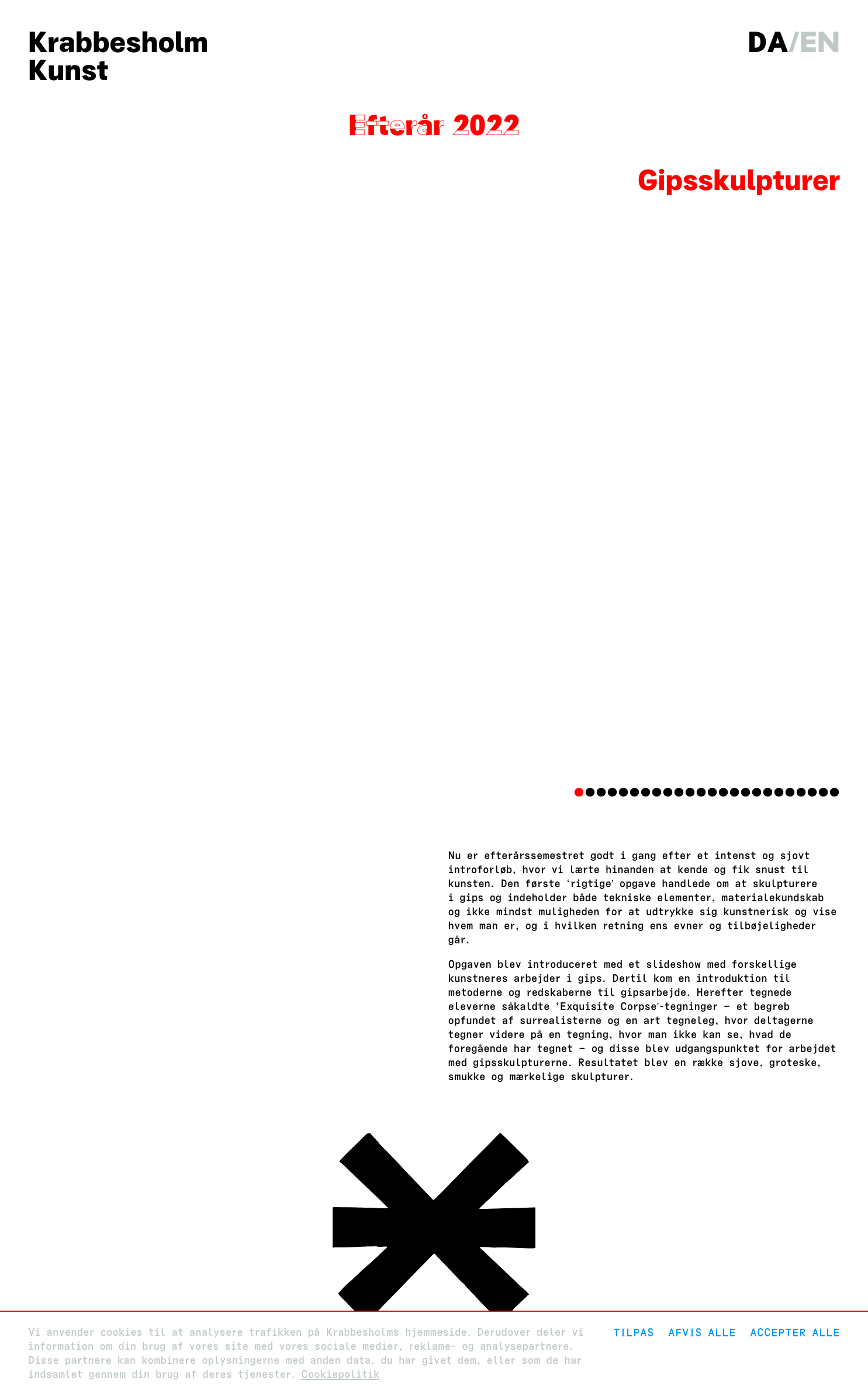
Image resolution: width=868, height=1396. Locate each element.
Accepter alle (795, 1332)
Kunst (68, 70)
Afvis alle (702, 1332)
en (820, 42)
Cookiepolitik (340, 1375)
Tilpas (633, 1332)
